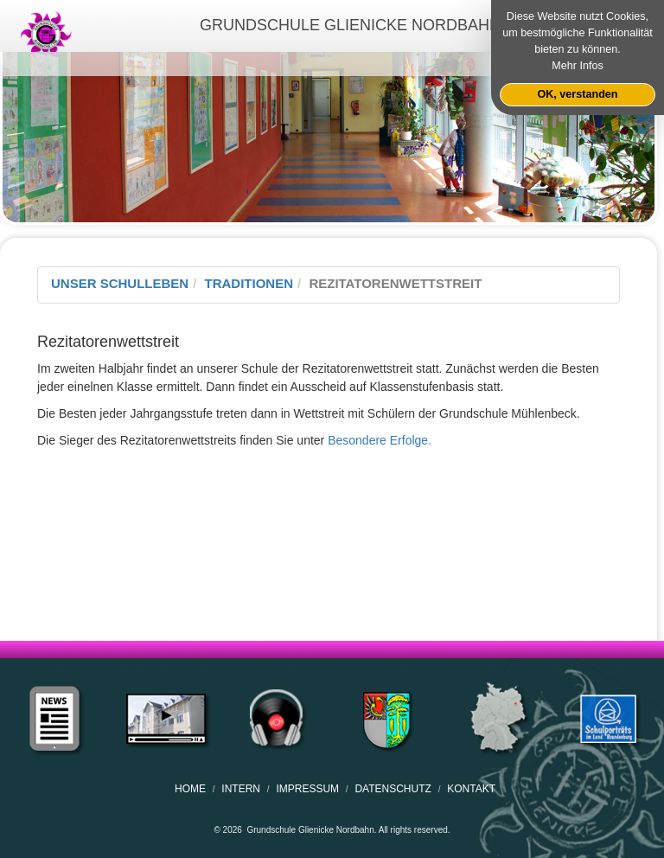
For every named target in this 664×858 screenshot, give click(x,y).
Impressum (307, 789)
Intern (240, 789)
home (190, 789)
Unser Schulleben (119, 283)
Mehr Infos (577, 66)
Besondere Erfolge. (379, 440)
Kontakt (471, 789)
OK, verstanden (577, 94)
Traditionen (249, 283)
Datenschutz (392, 789)
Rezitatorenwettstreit (395, 283)
